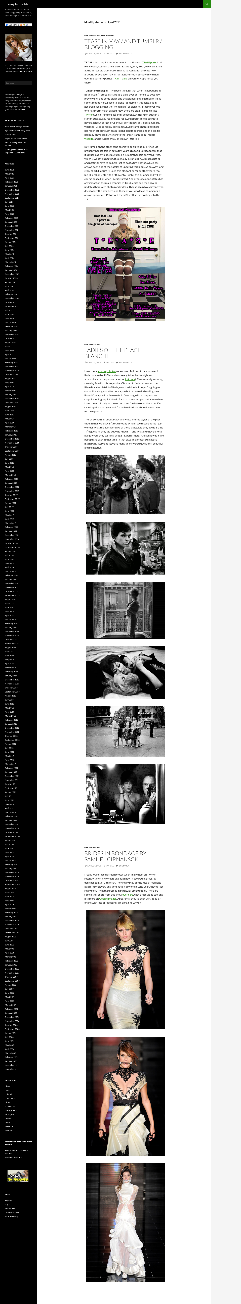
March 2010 (10, 860)
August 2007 (10, 985)
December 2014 (12, 631)
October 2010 (11, 832)
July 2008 (9, 940)
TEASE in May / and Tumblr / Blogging (123, 44)
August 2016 (10, 551)
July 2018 (9, 459)
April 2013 (9, 712)
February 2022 (11, 326)
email (22, 109)
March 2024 (10, 262)
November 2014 (12, 635)
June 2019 (9, 414)
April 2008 (9, 952)
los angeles (107, 35)
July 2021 (9, 346)
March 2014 (10, 667)
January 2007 (11, 1013)
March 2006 (10, 1053)
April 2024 (9, 258)
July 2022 (9, 310)
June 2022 (9, 314)
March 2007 (10, 1005)
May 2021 (9, 350)
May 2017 (9, 515)
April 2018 (9, 471)
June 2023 (9, 286)
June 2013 (9, 704)
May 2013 (9, 708)
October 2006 (11, 1025)
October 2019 (11, 402)
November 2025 (12, 194)
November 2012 (12, 732)
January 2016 (11, 579)
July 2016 (9, 555)
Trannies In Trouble (23, 71)
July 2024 (9, 246)
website (88, 138)
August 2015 (10, 599)
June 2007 (9, 993)
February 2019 (11, 430)
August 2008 (10, 936)
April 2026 (9, 178)
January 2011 (11, 820)
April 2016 (9, 567)
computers (10, 1098)
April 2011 (9, 808)
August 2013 (10, 695)
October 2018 (11, 447)
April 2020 (9, 386)
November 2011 (12, 780)
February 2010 (11, 864)
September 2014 (12, 643)
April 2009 (9, 904)
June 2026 (9, 169)
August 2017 (10, 503)
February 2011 (11, 816)
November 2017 (12, 491)
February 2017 (11, 527)
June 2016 (9, 559)
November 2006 (12, 1021)
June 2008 (9, 944)
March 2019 (10, 426)
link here (130, 379)
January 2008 (11, 965)
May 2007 (9, 997)
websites (9, 1130)
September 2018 (12, 451)
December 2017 (12, 487)
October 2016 (11, 543)
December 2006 (12, 1017)
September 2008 (12, 932)
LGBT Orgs (10, 1106)
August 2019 (10, 406)
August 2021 (10, 342)
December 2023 (12, 274)
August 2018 (10, 455)
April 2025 (9, 214)
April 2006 (9, 1049)
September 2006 (12, 1029)
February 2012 (11, 768)
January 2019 (11, 434)
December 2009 (12, 872)
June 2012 (9, 752)
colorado (9, 1094)
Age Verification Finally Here (17, 130)
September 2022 (12, 306)
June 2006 (9, 1041)
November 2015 (12, 587)
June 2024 (9, 250)
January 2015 (11, 627)
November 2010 (12, 828)
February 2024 (11, 266)
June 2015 (9, 607)
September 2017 (12, 499)
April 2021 (9, 354)
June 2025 (9, 206)
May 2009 (9, 900)
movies (8, 1118)
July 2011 (9, 796)
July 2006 (9, 1037)
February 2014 (11, 671)
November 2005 (12, 1069)
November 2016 (12, 539)
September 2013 (12, 691)
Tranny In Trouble (16, 4)
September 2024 (12, 238)
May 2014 (9, 659)
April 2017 (9, 519)
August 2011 (10, 792)
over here (127, 894)
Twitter (88, 114)
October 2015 (11, 591)
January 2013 (11, 724)
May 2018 (9, 467)
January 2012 (11, 772)
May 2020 (9, 382)
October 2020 (11, 374)
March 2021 (10, 358)
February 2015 (11, 623)
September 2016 (12, 547)
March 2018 (10, 475)
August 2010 (10, 840)
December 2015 (12, 583)
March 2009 (10, 908)
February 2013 (11, 720)
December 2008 (12, 920)
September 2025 (12, 198)
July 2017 (9, 507)
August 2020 (10, 378)
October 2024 (11, 234)
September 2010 (12, 836)
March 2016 (10, 571)
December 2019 (12, 398)
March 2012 (10, 764)
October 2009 (11, 880)
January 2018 (11, 483)
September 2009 (12, 884)
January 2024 (11, 270)
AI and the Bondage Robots (17, 126)
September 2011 (12, 788)
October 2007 (11, 977)
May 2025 (9, 210)
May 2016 (9, 563)
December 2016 (12, 535)
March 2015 (10, 619)
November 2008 (12, 924)
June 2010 (9, 848)
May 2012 (9, 756)
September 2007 (12, 981)
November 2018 (12, 443)
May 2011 (9, 804)
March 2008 (10, 956)
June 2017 (9, 511)
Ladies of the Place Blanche (112, 352)
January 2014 (11, 675)
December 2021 (12, 334)
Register (8, 1200)
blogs (7, 1086)
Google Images (107, 898)
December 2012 (12, 728)
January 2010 (11, 868)
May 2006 (9, 1045)
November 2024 (12, 230)
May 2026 (9, 173)
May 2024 (9, 254)
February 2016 (11, 575)
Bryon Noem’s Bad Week (16, 138)
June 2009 (9, 896)
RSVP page (121, 78)
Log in (7, 1204)
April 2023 (9, 290)
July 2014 (9, 651)
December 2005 (12, 1065)
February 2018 (11, 479)
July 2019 (9, 410)
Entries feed (10, 1208)
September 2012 (12, 740)
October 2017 (11, 495)
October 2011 (11, 784)
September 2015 (12, 595)
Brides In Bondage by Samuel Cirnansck (115, 856)
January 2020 (11, 394)
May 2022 (9, 318)
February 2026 (11, 182)
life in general (92, 35)
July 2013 (9, 700)
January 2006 (11, 1061)
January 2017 (11, 531)
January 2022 (11, 330)
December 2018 (12, 439)
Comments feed (12, 1212)
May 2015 (9, 611)
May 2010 (9, 852)
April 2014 (9, 663)
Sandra (110, 53)
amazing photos (107, 371)
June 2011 (9, 800)
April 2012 (9, 760)
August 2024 (10, 242)
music (7, 1122)
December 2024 (12, 226)
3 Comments (125, 53)
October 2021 (11, 338)
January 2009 (11, 916)
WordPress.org (11, 1216)
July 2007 (9, 989)
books (7, 1090)
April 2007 (9, 1001)
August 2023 (10, 282)
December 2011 (12, 776)
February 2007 (11, 1009)
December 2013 (12, 679)
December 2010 (12, 824)
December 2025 (12, 190)
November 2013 (12, 683)
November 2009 (12, 876)
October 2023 (11, 278)
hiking (7, 1102)
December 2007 (12, 969)
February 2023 (11, 294)
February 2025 (11, 218)
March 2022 (10, 322)
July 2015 (9, 603)
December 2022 (12, 298)
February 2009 (11, 912)
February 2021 (11, 362)
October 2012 (11, 736)
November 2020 (12, 370)
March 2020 (10, 390)
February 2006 (11, 1057)
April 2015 (9, 615)
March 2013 (10, 716)
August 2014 (10, 647)
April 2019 (9, 422)
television (9, 1126)
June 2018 (9, 463)
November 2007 (12, 973)
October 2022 (11, 302)
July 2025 (9, 202)
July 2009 (9, 892)
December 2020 (12, 366)
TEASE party (149, 62)
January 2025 (11, 222)
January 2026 (11, 186)
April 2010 (9, 856)
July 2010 (9, 844)
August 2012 (10, 744)
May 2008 (9, 948)
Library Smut (10, 134)
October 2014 (11, 639)
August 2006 (10, 1033)
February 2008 (11, 961)
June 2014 (9, 655)
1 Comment (125, 865)
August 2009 (10, 888)
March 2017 (10, 523)
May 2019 (9, 418)
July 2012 (9, 748)
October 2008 (11, 928)
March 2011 (10, 812)
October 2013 (11, 687)
